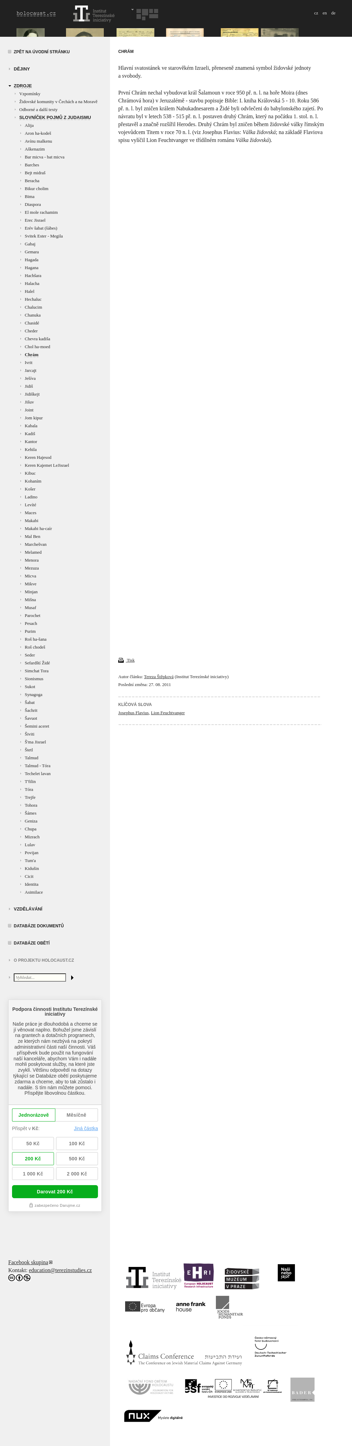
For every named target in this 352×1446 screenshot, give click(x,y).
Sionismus (34, 678)
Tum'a (30, 860)
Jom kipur (34, 417)
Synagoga (33, 694)
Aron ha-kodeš (38, 133)
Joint (29, 409)
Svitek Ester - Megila (44, 236)
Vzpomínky (29, 93)
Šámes (30, 813)
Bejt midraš (35, 172)
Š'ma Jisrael (35, 741)
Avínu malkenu (38, 141)
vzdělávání (28, 909)
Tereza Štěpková (159, 676)
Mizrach (32, 836)
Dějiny (22, 68)
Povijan (31, 852)
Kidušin (32, 868)
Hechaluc (33, 299)
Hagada (31, 259)
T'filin (30, 781)
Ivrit (28, 362)
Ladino (31, 496)
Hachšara (33, 275)
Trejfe (30, 797)
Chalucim (33, 307)
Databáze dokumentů (39, 926)
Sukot (30, 686)
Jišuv (29, 402)
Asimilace (34, 892)
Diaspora (33, 204)
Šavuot (31, 718)
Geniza (31, 821)
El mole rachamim (41, 212)
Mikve (30, 583)
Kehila (31, 449)
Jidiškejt (32, 394)
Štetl (29, 749)
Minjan (31, 591)
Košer (30, 489)
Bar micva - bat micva (45, 156)
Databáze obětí (32, 943)
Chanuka (33, 315)
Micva (30, 575)
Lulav (30, 844)
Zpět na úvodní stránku (42, 51)
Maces (30, 512)
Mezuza (32, 568)
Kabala (31, 425)
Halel (29, 291)
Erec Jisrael (35, 220)
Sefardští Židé (37, 662)
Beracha (32, 180)
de (333, 12)
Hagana (31, 267)
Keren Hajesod (38, 457)
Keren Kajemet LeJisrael (47, 465)
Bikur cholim (36, 188)
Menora (31, 560)
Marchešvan (36, 544)
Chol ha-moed (37, 346)
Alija (29, 125)
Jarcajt (30, 370)
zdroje (23, 85)
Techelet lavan (38, 773)
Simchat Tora (36, 670)
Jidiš (29, 386)
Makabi (31, 520)
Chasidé (32, 322)
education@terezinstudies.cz (60, 1270)
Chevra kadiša (37, 338)
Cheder (31, 330)
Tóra (29, 789)
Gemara (32, 251)
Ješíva (30, 378)
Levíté (30, 504)
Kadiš (30, 433)
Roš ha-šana (35, 639)
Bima (29, 196)
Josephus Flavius (133, 712)
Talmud (31, 757)
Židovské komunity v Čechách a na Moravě (58, 101)
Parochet (32, 615)
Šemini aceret (37, 726)
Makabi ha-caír (38, 528)
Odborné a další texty (38, 109)
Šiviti (29, 734)
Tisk (126, 660)
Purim (30, 631)
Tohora (31, 805)
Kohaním (33, 481)
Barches (32, 164)
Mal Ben (32, 536)
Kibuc (30, 473)
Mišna (30, 599)
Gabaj (30, 243)
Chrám (31, 354)
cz (316, 12)
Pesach (31, 623)
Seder (30, 655)
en (324, 12)
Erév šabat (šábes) (41, 228)
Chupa (30, 828)
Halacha (32, 283)
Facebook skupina (28, 1262)
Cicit (29, 876)
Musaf (30, 607)
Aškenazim (35, 149)
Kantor (31, 441)
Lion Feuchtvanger (168, 712)
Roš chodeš (35, 647)
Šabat (30, 702)
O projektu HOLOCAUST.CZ (44, 960)
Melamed (33, 552)
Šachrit (31, 710)
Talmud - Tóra (38, 765)
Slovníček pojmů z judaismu (55, 117)
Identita (31, 884)
